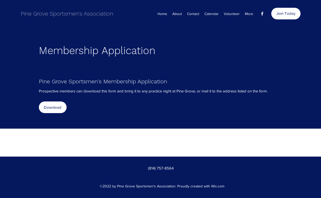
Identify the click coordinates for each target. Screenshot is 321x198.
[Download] (53, 107)
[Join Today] (286, 13)
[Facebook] (262, 13)
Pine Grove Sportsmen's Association (67, 13)
